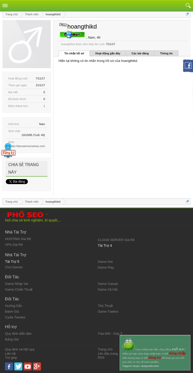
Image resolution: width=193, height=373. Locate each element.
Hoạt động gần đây (107, 53)
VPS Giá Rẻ (14, 244)
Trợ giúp (11, 357)
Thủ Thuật (105, 306)
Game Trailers (108, 311)
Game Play (106, 267)
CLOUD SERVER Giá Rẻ (116, 240)
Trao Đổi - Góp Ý (110, 333)
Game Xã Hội (108, 289)
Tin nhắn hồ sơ (74, 53)
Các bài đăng (140, 53)
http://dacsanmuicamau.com (27, 146)
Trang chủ (105, 349)
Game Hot (105, 262)
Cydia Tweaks (15, 317)
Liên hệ (10, 353)
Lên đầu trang (108, 353)
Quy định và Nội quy (20, 349)
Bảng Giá (12, 339)
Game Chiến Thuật (18, 289)
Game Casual (108, 284)
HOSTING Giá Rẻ (18, 239)
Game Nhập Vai (16, 284)
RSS (101, 357)
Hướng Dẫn (13, 306)
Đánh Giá (12, 311)
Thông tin (166, 53)
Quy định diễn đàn (18, 333)
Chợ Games (14, 267)
